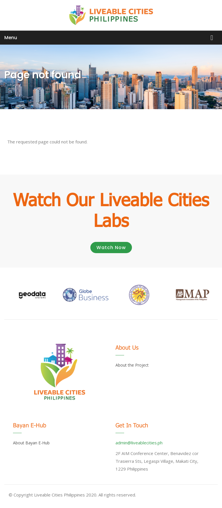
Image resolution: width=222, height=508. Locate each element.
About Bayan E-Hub (31, 443)
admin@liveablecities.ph (139, 443)
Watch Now (111, 247)
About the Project (132, 365)
